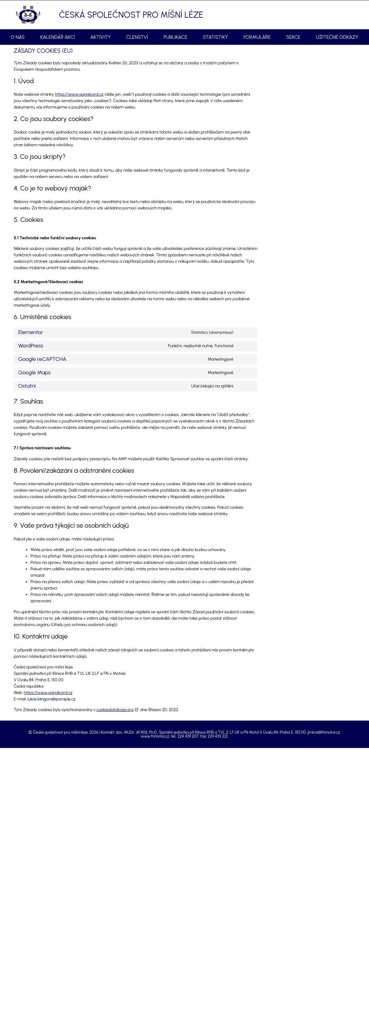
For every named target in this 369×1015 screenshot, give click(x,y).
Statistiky (215, 37)
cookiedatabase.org (115, 709)
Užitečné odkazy (337, 37)
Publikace (175, 37)
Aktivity (100, 37)
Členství (137, 37)
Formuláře (256, 37)
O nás (18, 37)
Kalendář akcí (57, 37)
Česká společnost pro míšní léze (131, 14)
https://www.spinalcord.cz (79, 94)
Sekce (293, 37)
